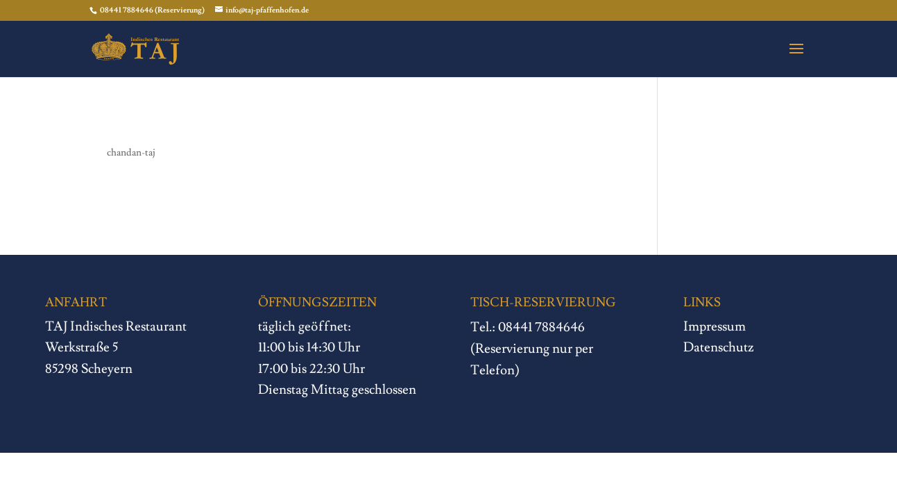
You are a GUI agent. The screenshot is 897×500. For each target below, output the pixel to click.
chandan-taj (131, 153)
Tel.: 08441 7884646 (528, 327)
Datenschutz (718, 347)
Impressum (714, 326)
